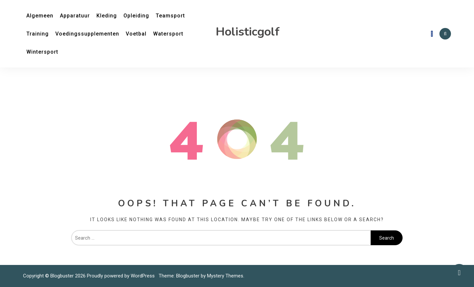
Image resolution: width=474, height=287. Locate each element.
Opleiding (136, 16)
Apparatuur (75, 16)
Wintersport (42, 52)
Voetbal (136, 34)
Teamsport (170, 16)
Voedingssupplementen (87, 34)
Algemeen (39, 16)
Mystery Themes (225, 276)
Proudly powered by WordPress (121, 276)
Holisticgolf (247, 32)
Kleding (106, 16)
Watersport (168, 34)
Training (37, 34)
